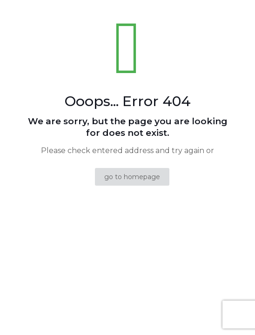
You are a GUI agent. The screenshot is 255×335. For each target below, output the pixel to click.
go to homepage (132, 177)
